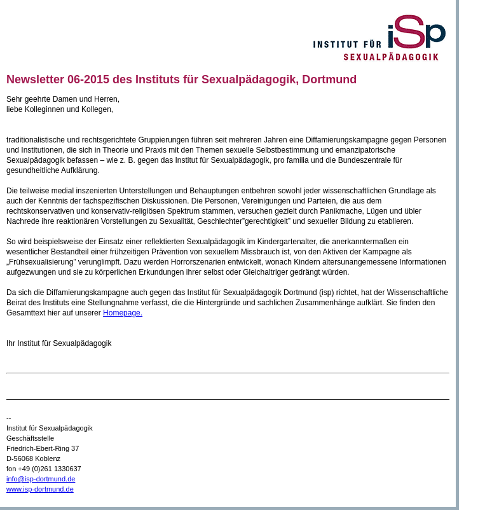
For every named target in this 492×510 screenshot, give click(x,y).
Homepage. (122, 312)
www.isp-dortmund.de (40, 489)
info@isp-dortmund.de (40, 479)
